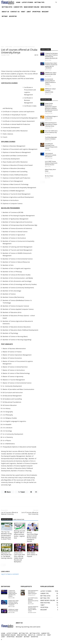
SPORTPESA (36, 12)
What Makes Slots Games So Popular (32, 554)
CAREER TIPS (18, 7)
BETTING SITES (7, 7)
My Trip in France (49, 176)
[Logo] (8, 2)
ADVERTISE (13, 16)
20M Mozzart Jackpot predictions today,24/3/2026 (50, 90)
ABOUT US (5, 12)
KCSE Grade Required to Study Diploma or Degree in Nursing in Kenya (51, 124)
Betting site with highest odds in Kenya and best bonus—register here (19, 534)
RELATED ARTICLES (7, 519)
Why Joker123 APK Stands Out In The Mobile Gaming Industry (6, 555)
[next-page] (4, 565)
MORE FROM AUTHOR (18, 519)
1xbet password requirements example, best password (50, 155)
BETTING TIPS (39, 2)
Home (2, 46)
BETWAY (5, 16)
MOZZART (45, 12)
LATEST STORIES (27, 2)
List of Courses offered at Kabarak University (9, 513)
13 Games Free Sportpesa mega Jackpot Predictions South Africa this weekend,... (12, 593)
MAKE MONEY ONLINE (31, 7)
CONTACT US (14, 12)
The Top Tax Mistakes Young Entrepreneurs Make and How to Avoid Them (6, 535)
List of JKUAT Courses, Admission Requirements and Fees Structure (51, 163)
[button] (56, 2)
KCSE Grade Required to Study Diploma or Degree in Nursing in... (33, 592)
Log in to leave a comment (10, 574)
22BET (29, 12)
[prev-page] (2, 565)
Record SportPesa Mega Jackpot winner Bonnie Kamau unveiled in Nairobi (32, 536)
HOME (18, 2)
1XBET (23, 12)
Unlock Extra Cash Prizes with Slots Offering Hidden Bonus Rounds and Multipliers (19, 557)
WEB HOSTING (46, 7)
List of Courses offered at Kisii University (29, 513)
